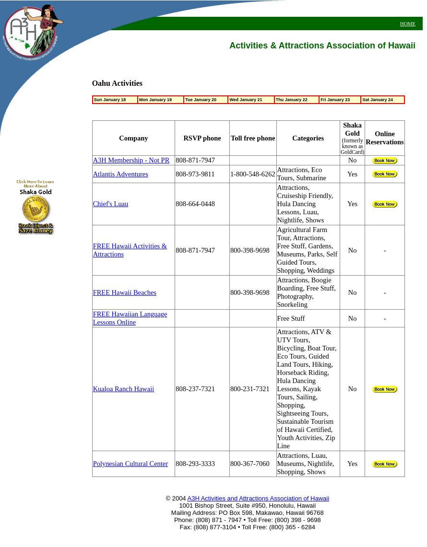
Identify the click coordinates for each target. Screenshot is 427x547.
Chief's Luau (111, 204)
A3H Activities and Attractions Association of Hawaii (259, 498)
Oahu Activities (117, 83)
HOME (407, 23)
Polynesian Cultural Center (130, 463)
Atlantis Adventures (120, 174)
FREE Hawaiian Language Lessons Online (130, 318)
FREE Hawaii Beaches (124, 292)
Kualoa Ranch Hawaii (123, 389)
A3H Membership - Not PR (131, 160)
